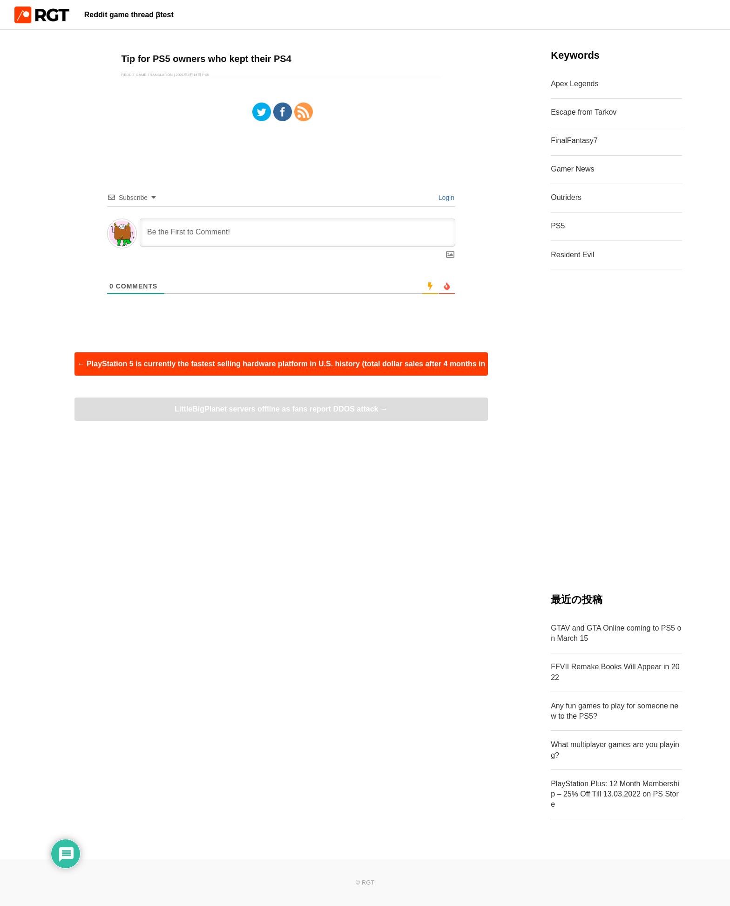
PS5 (558, 226)
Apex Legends (574, 84)
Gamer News (572, 169)
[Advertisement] (616, 431)
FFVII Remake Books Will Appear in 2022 (615, 672)
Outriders (566, 197)
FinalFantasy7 (574, 140)
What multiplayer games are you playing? (615, 750)
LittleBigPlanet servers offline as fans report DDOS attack (281, 409)
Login (445, 197)
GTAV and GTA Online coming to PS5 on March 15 (616, 633)
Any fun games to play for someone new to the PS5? (614, 711)
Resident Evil (572, 255)
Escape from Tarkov (583, 112)
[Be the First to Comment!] (297, 233)
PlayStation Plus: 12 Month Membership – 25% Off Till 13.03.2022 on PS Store (615, 794)
